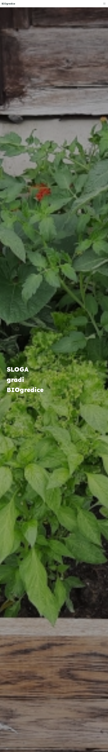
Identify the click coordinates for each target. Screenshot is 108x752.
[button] (104, 3)
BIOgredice (8, 3)
